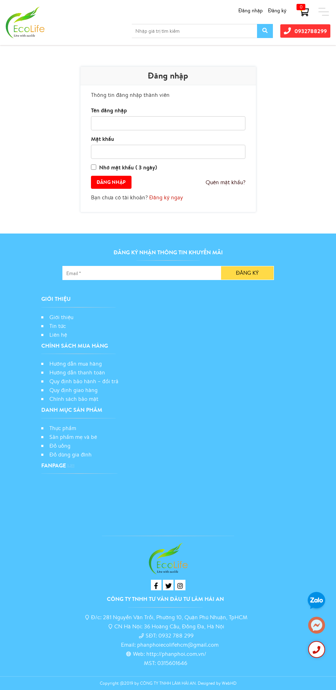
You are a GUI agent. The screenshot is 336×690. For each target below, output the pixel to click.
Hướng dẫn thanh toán (77, 372)
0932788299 (305, 31)
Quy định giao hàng (73, 390)
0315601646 (172, 663)
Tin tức (57, 326)
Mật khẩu (102, 139)
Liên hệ (58, 334)
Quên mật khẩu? (225, 182)
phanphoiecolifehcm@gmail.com (178, 644)
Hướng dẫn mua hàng (75, 363)
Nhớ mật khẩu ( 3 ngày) (128, 167)
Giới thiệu (61, 317)
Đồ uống (60, 445)
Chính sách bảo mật (74, 399)
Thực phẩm (62, 428)
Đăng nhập (250, 10)
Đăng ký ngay (166, 197)
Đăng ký (277, 10)
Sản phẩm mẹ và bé (73, 437)
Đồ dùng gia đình (70, 454)
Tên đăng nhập (109, 110)
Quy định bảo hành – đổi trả (83, 381)
